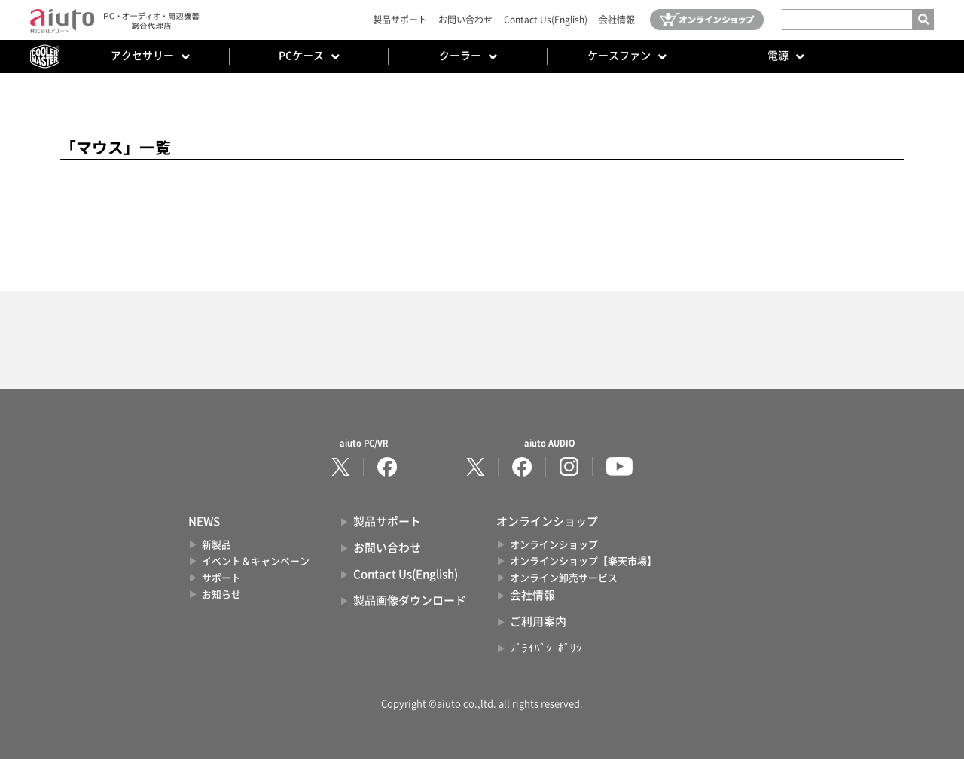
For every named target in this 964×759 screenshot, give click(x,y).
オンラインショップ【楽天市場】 (583, 561)
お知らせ (221, 594)
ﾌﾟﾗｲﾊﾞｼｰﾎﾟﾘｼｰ (549, 648)
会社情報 (617, 19)
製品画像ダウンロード (409, 600)
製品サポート (400, 19)
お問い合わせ (465, 19)
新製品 (216, 545)
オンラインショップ (554, 545)
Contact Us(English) (545, 19)
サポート (221, 578)
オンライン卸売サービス (564, 578)
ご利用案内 (538, 621)
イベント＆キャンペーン (256, 561)
